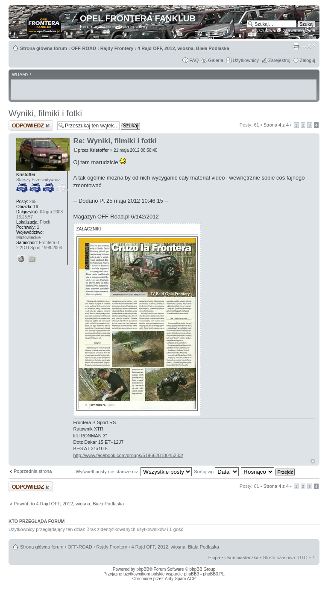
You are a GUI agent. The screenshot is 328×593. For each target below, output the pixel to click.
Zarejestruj (279, 60)
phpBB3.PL (214, 574)
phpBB (142, 569)
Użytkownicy (246, 60)
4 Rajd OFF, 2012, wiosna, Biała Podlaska (183, 48)
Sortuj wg (216, 471)
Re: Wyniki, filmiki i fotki (115, 141)
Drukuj (296, 46)
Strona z (276, 124)
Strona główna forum (43, 48)
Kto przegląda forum (36, 521)
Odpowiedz (31, 125)
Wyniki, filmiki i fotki (45, 113)
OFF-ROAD (83, 48)
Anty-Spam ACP (180, 578)
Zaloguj (307, 60)
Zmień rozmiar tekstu (309, 46)
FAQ (194, 60)
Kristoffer (99, 150)
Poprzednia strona (33, 471)
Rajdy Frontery (117, 48)
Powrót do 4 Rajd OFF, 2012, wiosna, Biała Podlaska (69, 503)
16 (35, 206)
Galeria (215, 60)
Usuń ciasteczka (241, 557)
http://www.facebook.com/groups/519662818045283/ (128, 455)
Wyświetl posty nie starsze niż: (134, 471)
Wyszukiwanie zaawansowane (283, 30)
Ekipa (214, 557)
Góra (312, 461)
